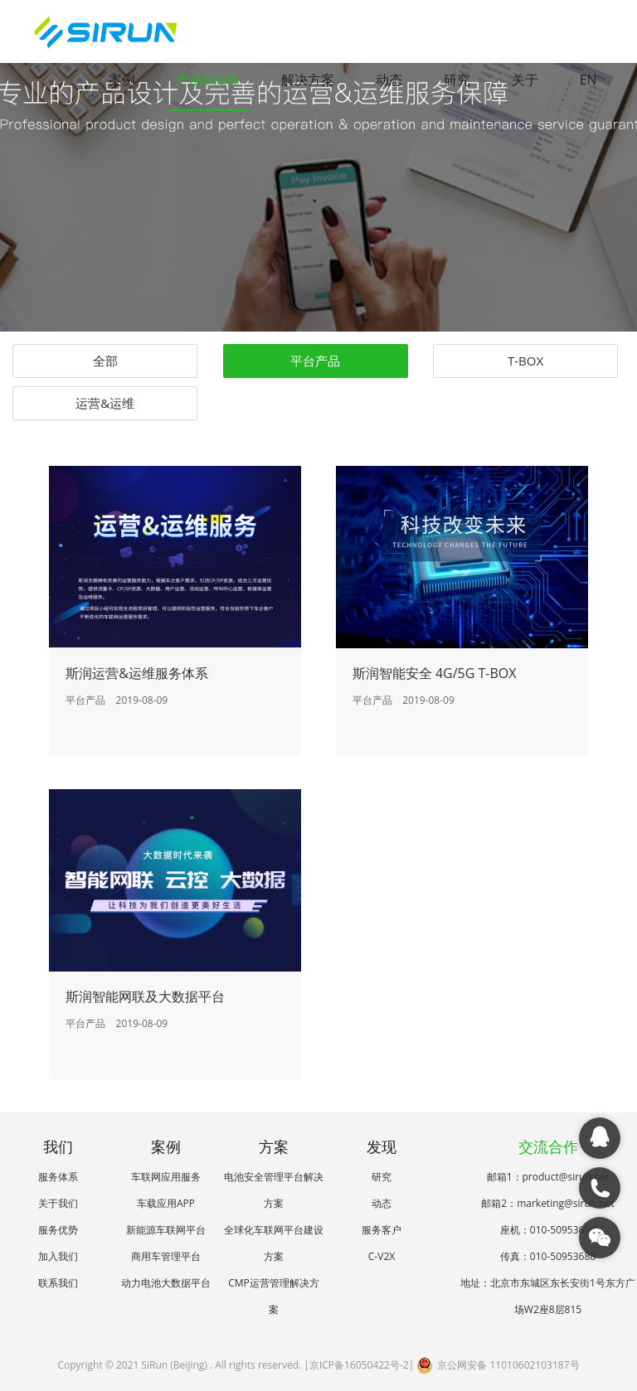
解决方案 (307, 79)
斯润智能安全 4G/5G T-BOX (435, 673)
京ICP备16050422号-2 (359, 1365)
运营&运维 (104, 403)
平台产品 (315, 360)
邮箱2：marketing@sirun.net (547, 1203)
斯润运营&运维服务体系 (137, 673)
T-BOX (525, 360)
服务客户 (381, 1230)
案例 (122, 79)
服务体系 (58, 1177)
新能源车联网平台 (166, 1230)
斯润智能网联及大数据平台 (145, 996)
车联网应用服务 (166, 1177)
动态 (389, 79)
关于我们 (58, 1203)
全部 (105, 360)
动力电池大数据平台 (166, 1283)
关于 (525, 79)
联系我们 (58, 1283)
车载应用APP (166, 1203)
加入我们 (58, 1256)
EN (588, 79)
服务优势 (58, 1230)
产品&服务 (208, 79)
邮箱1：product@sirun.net (548, 1177)
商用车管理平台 (166, 1256)
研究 (457, 79)
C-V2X (381, 1256)
